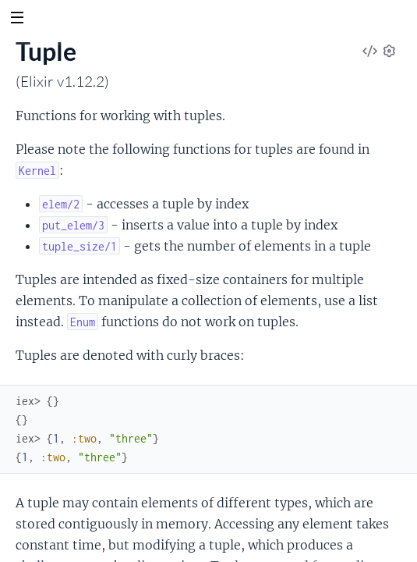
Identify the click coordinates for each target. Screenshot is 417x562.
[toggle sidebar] (17, 19)
